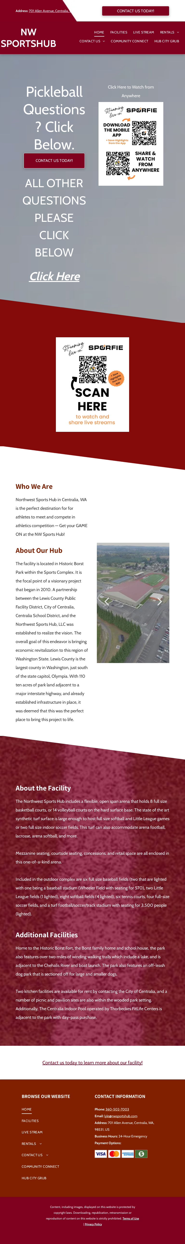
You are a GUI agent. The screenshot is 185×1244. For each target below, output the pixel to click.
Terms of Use (131, 1218)
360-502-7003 (117, 1109)
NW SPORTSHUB (28, 37)
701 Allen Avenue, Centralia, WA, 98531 (57, 11)
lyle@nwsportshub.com (120, 1116)
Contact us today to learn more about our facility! (92, 1062)
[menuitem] (96, 32)
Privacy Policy (93, 1224)
